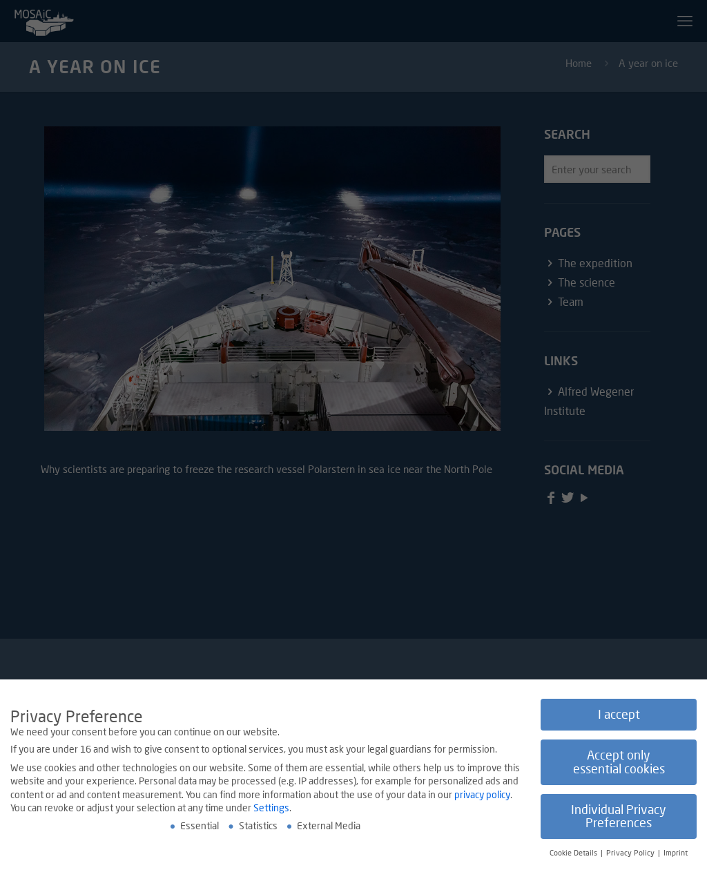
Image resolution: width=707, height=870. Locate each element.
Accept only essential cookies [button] (619, 762)
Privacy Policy (631, 853)
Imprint (676, 853)
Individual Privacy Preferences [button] (618, 817)
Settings (271, 808)
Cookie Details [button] (574, 853)
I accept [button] (619, 715)
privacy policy (482, 795)
